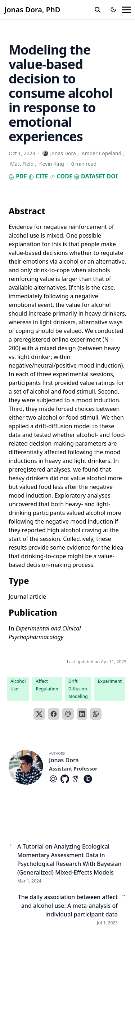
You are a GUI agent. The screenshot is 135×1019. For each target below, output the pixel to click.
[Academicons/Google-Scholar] (78, 779)
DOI (112, 176)
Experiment (110, 681)
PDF (18, 176)
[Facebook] (53, 714)
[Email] (68, 714)
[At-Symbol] (54, 779)
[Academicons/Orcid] (89, 779)
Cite (38, 176)
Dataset (89, 176)
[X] (39, 714)
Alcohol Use (18, 685)
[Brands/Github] (66, 779)
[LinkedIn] (82, 714)
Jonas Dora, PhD (32, 9)
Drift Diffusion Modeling (78, 688)
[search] (97, 10)
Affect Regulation (47, 685)
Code (60, 176)
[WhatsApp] (96, 714)
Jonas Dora (64, 760)
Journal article (27, 596)
